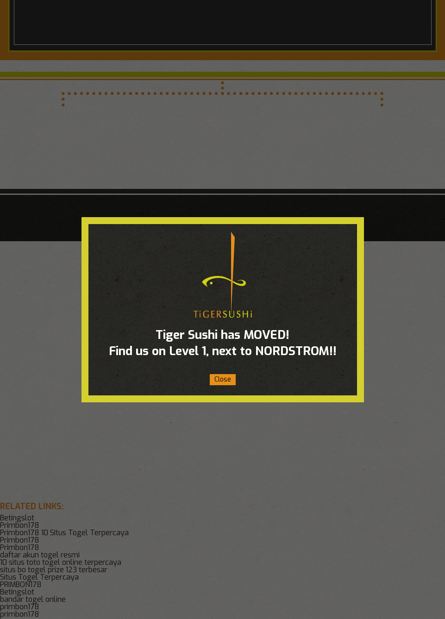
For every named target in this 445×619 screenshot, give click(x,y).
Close (222, 379)
